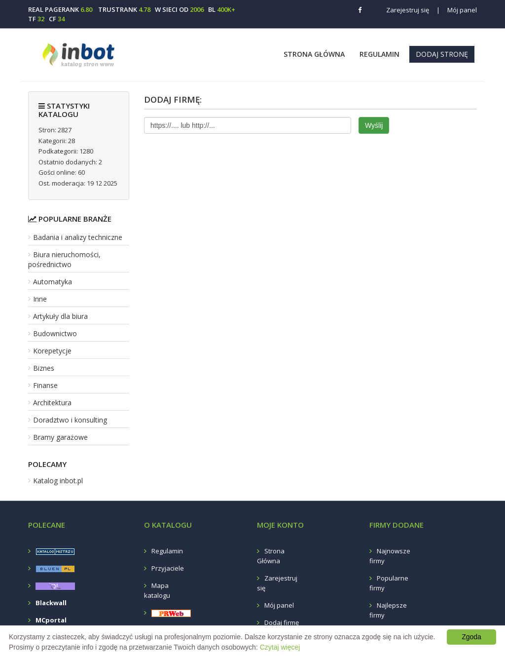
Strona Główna (314, 54)
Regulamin (379, 54)
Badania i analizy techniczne (77, 237)
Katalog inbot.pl (58, 480)
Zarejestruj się (407, 9)
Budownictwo (55, 333)
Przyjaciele (167, 568)
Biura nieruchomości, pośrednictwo (64, 259)
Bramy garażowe (60, 437)
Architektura (52, 402)
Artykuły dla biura (60, 316)
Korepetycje (52, 350)
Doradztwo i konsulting (70, 420)
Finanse (45, 385)
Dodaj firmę (281, 622)
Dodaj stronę (442, 54)
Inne (40, 299)
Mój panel (456, 9)
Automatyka (52, 281)
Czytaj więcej (280, 647)
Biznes (43, 368)
